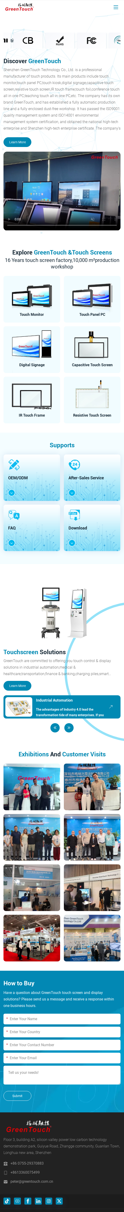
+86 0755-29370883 (27, 1163)
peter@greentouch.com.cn (31, 1181)
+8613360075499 (25, 1172)
